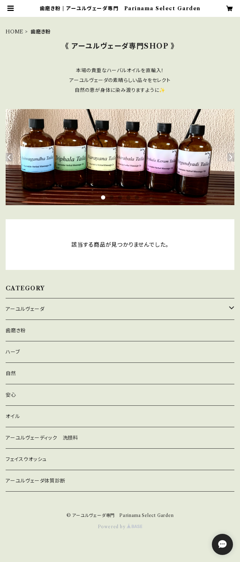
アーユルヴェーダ (25, 309)
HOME (15, 32)
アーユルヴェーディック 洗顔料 (42, 438)
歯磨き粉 (16, 330)
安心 (11, 395)
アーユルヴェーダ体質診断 (35, 481)
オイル (13, 416)
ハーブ (13, 352)
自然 (11, 373)
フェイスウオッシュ (26, 459)
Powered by (120, 526)
